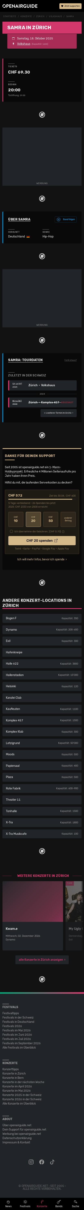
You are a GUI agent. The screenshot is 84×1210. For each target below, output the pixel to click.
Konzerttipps (10, 1069)
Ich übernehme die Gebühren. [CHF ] (37, 531)
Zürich (40, 16)
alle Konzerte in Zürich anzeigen (41, 960)
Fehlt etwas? (70, 360)
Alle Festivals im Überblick (19, 1047)
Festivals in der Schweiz (18, 1017)
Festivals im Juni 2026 (17, 1035)
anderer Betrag (68, 519)
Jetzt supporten (70, 6)
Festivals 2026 (12, 1026)
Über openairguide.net (16, 1125)
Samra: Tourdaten (25, 360)
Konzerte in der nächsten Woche (23, 1082)
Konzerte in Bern (13, 1078)
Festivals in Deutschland (18, 1022)
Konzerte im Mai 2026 (16, 1090)
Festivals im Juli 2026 (16, 1039)
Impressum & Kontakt (16, 1142)
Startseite (9, 16)
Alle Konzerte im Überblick (19, 1103)
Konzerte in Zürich (14, 1073)
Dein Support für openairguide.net (24, 1129)
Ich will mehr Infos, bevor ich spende (40, 559)
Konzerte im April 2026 (17, 1086)
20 (33, 519)
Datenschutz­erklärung (17, 1138)
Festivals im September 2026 (21, 1043)
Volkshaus (55, 16)
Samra (70, 16)
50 (51, 519)
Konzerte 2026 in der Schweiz (21, 1099)
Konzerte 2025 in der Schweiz (21, 1095)
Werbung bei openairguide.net (21, 1134)
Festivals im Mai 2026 (16, 1030)
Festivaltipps (10, 1013)
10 (16, 519)
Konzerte (26, 16)
